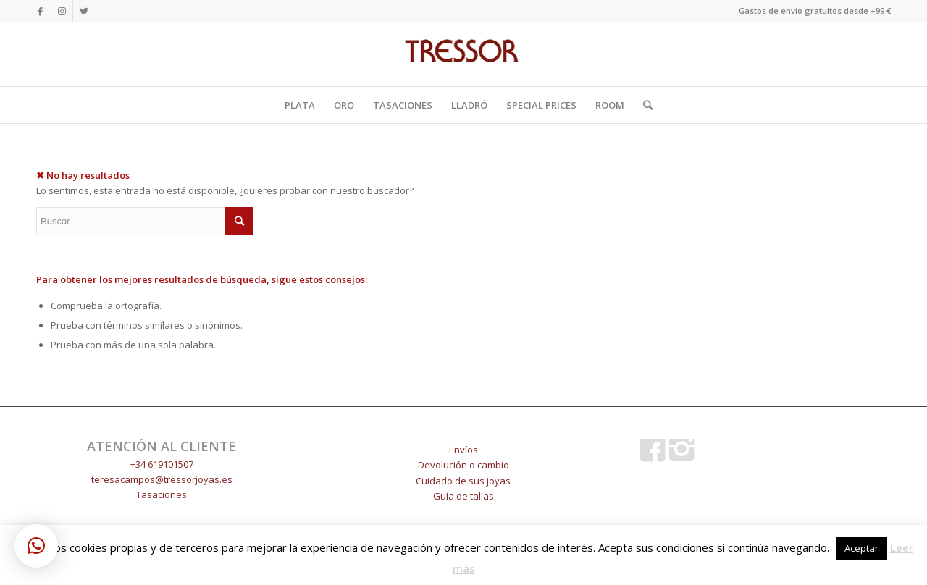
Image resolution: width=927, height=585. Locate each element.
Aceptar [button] (861, 548)
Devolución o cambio (463, 464)
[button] (36, 546)
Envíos (463, 449)
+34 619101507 (161, 464)
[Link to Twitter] (84, 11)
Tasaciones (161, 494)
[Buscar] (643, 105)
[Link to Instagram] (61, 11)
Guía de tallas (463, 495)
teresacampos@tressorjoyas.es (161, 479)
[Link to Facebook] (40, 11)
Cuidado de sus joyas (463, 480)
